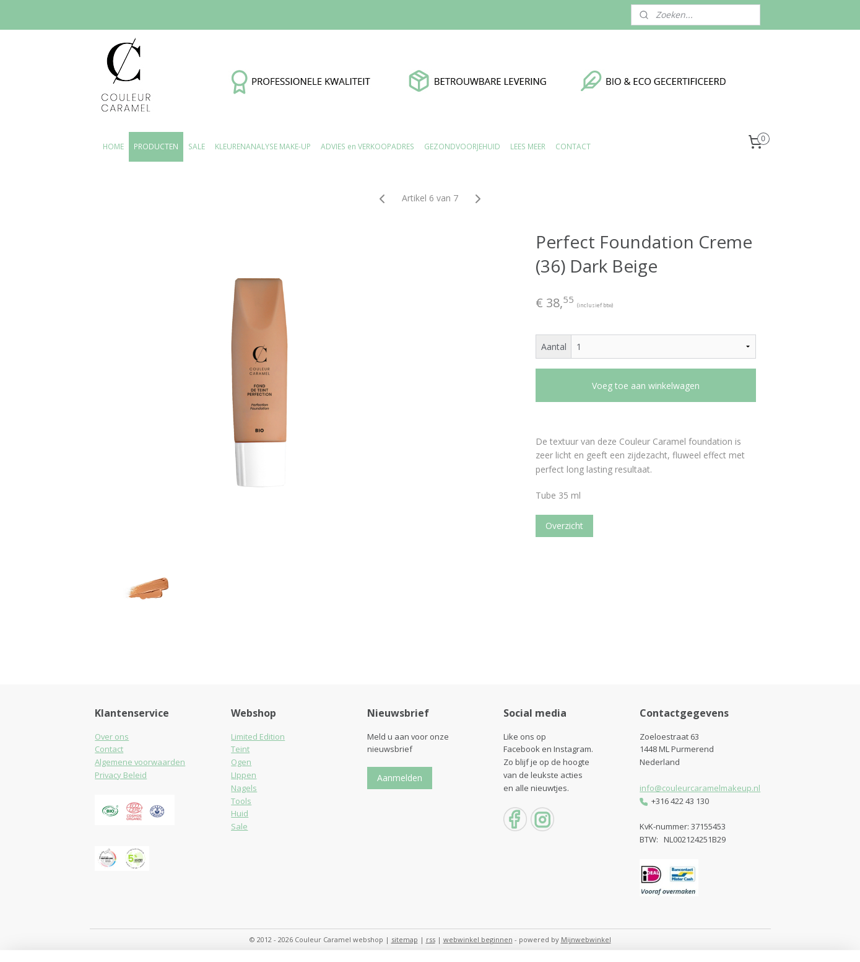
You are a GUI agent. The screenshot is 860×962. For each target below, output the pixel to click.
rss (430, 939)
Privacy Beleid (121, 775)
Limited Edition (258, 736)
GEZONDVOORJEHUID (462, 146)
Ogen (241, 761)
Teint (240, 748)
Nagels (244, 788)
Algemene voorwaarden (140, 761)
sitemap (404, 939)
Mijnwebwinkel (586, 939)
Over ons (112, 736)
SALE (196, 146)
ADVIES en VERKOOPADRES (367, 146)
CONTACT (573, 146)
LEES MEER (527, 146)
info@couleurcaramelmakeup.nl (700, 788)
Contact (109, 748)
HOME (113, 146)
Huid (239, 813)
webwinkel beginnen (478, 939)
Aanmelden (399, 778)
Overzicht (564, 525)
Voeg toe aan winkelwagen (646, 385)
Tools (241, 801)
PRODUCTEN (156, 146)
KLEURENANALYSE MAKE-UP (263, 146)
